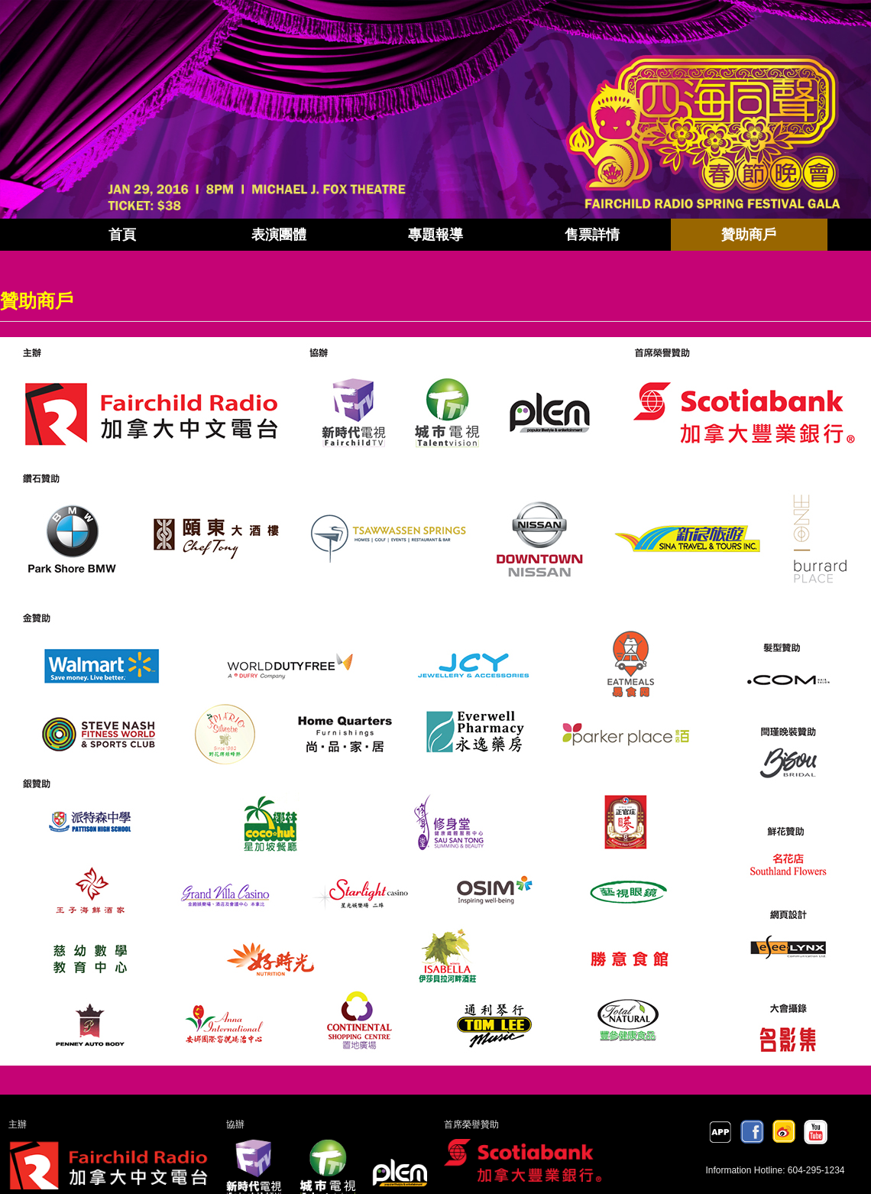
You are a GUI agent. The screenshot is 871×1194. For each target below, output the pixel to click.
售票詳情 (592, 234)
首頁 (122, 234)
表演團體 (278, 234)
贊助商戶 (748, 234)
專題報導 (435, 234)
